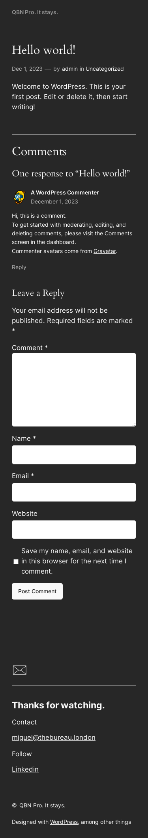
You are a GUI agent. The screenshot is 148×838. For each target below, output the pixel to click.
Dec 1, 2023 (27, 68)
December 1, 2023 (54, 201)
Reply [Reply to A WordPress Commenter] (19, 267)
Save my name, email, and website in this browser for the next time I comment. (77, 561)
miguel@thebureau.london (54, 737)
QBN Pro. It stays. (35, 12)
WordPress (64, 821)
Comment (30, 348)
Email (23, 476)
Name (24, 438)
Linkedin (25, 769)
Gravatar (105, 251)
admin (70, 68)
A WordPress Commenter (65, 192)
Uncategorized (105, 68)
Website (24, 513)
